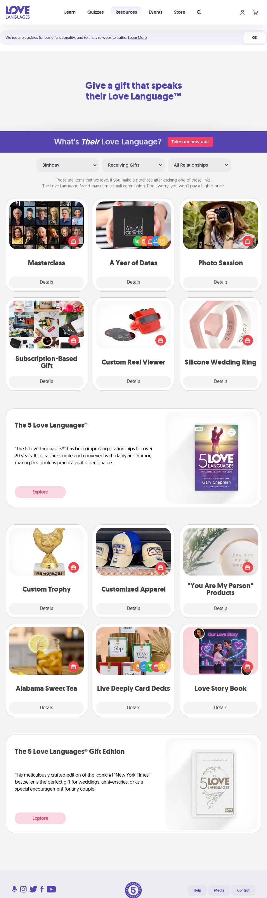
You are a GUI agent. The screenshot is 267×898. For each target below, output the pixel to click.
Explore (40, 492)
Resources (126, 12)
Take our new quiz (190, 142)
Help (197, 890)
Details (46, 282)
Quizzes (95, 12)
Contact (243, 890)
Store (179, 12)
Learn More (137, 37)
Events (155, 12)
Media (219, 890)
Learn (70, 12)
